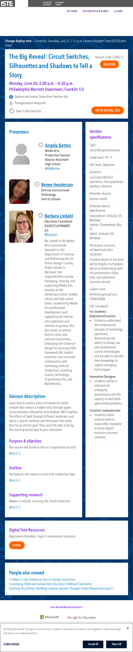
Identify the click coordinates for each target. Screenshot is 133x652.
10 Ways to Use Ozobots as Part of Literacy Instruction (42, 580)
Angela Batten (58, 145)
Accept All (93, 644)
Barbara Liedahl (59, 216)
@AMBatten (52, 169)
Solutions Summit (59, 4)
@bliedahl (51, 235)
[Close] (127, 628)
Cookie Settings (11, 644)
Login (118, 11)
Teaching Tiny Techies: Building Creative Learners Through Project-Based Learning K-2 (61, 588)
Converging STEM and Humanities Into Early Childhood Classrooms (50, 584)
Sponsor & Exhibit (95, 11)
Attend (72, 11)
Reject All (116, 644)
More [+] (14, 453)
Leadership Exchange (47, 4)
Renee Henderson (57, 185)
